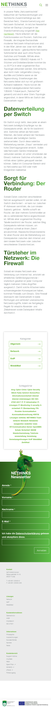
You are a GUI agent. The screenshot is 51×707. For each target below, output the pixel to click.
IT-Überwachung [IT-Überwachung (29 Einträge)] (28, 408)
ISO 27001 (10, 624)
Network (14, 351)
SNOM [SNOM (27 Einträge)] (33, 430)
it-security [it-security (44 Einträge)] (35, 405)
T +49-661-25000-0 (13, 581)
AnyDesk (9, 659)
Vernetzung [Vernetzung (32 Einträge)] (31, 436)
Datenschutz (10, 616)
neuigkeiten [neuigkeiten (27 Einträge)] (19, 424)
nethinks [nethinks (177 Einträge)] (22, 418)
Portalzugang (11, 673)
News (8, 645)
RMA (8, 662)
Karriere (9, 643)
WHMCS (9, 667)
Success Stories (11, 640)
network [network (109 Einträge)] (16, 421)
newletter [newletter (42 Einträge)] (28, 424)
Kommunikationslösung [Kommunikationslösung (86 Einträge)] (22, 415)
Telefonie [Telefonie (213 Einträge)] (34, 433)
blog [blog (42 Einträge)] (13, 390)
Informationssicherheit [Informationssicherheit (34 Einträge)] (22, 396)
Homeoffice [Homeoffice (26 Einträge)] (35, 393)
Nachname (8, 510)
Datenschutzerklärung (28, 534)
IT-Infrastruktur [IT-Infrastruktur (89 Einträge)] (30, 402)
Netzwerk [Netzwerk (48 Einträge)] (24, 421)
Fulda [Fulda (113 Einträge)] (19, 393)
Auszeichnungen (12, 637)
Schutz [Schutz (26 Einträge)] (18, 430)
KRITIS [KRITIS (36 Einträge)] (36, 415)
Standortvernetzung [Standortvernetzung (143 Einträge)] (21, 433)
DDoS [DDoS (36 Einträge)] (13, 393)
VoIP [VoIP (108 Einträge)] (30, 440)
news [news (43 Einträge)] (35, 424)
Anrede (6, 486)
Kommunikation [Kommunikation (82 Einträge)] (29, 411)
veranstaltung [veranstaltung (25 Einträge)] (20, 436)
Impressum (10, 621)
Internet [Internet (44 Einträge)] (35, 396)
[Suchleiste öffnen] (41, 5)
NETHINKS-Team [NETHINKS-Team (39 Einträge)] (34, 418)
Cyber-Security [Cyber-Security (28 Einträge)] (33, 390)
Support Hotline (11, 656)
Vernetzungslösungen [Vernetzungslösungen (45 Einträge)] (18, 440)
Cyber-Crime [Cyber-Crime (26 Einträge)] (21, 390)
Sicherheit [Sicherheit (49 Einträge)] (25, 430)
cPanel (8, 670)
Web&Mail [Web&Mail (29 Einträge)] (37, 440)
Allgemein (15, 344)
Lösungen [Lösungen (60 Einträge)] (14, 418)
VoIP (12, 359)
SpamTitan (10, 664)
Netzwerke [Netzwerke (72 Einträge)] (33, 421)
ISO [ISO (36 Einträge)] (32, 399)
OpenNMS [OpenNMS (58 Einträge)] (37, 427)
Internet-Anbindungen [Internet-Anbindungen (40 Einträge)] (21, 399)
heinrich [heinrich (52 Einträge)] (25, 393)
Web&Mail (15, 366)
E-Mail (6, 522)
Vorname (7, 498)
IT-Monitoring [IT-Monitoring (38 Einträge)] (24, 405)
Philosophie (10, 634)
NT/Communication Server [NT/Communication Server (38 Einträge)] (21, 427)
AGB (8, 618)
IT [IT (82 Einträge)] (22, 402)
